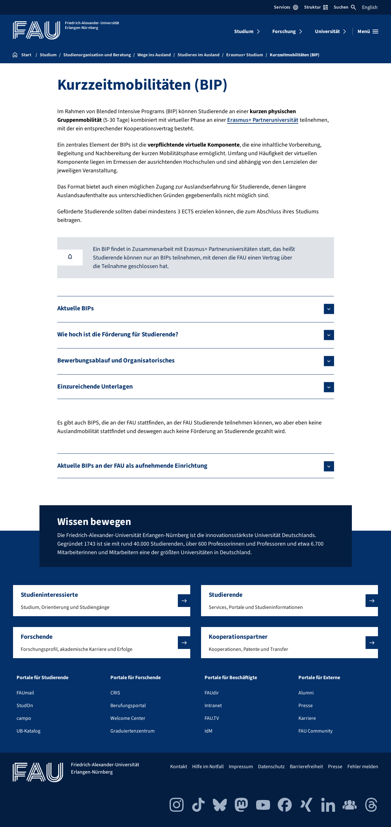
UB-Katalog (28, 730)
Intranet (213, 705)
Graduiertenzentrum (132, 730)
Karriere (307, 718)
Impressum (241, 766)
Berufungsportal (128, 705)
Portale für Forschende (135, 677)
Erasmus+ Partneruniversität (262, 120)
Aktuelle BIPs (75, 308)
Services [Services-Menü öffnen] (286, 7)
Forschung (284, 31)
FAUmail (25, 692)
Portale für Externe (319, 677)
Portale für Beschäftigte (231, 677)
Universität (327, 31)
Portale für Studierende (42, 677)
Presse (305, 705)
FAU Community (315, 730)
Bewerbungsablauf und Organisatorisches (116, 360)
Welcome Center (127, 718)
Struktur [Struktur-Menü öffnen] (316, 7)
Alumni (306, 692)
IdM (209, 730)
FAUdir (212, 692)
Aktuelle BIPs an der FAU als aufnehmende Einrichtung (132, 465)
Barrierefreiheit (306, 766)
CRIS (115, 692)
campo (24, 718)
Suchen (345, 7)
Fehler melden (362, 766)
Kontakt (178, 766)
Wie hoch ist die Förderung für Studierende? (117, 334)
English (370, 7)
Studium (244, 31)
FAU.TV (212, 718)
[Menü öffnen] (368, 31)
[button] (102, 601)
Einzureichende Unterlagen (95, 386)
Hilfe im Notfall (208, 766)
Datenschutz (271, 766)
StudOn (25, 705)
